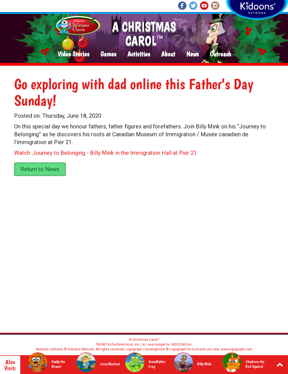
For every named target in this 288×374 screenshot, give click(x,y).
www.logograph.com (236, 349)
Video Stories (73, 54)
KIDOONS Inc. (182, 344)
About (168, 54)
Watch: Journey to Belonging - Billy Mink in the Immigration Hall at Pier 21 (105, 152)
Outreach (220, 54)
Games (108, 54)
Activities (138, 54)
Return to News (40, 169)
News (192, 54)
